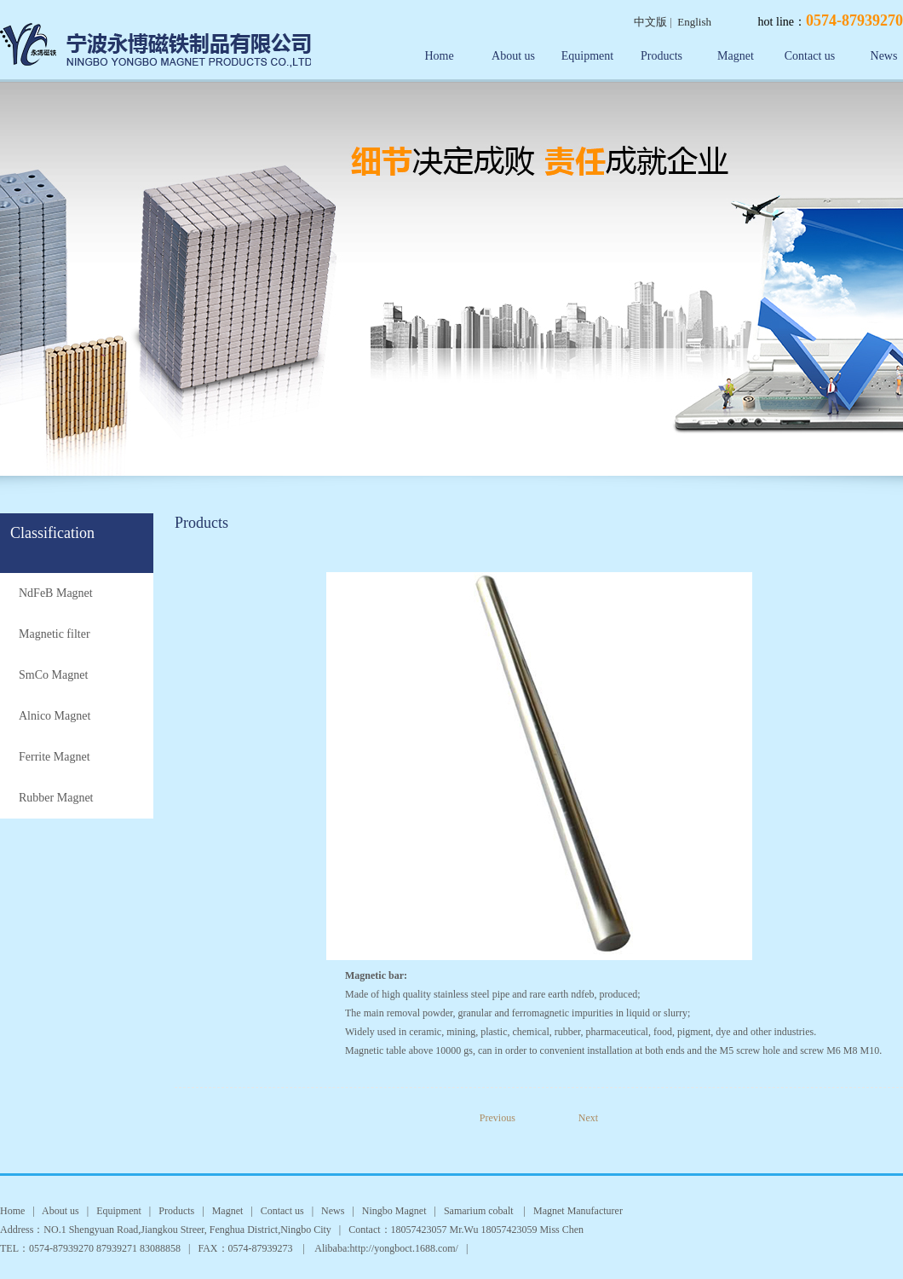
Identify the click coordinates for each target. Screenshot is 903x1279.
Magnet (735, 55)
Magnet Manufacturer (578, 1211)
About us (513, 55)
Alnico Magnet (54, 715)
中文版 (650, 21)
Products (661, 55)
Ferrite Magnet (54, 756)
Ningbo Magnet (394, 1211)
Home (438, 55)
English (694, 21)
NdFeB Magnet (56, 593)
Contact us (810, 55)
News (332, 1211)
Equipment (587, 55)
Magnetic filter (54, 634)
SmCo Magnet (53, 674)
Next (588, 1118)
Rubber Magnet (56, 797)
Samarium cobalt (480, 1211)
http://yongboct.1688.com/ (404, 1248)
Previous (510, 1118)
